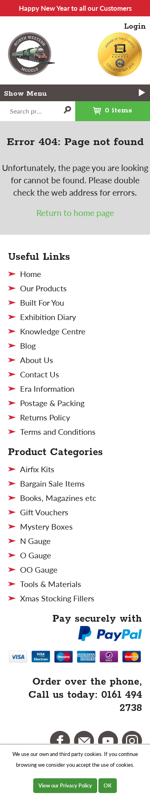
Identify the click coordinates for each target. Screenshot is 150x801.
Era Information (47, 388)
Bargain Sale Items (52, 483)
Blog (28, 345)
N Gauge (35, 541)
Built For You (42, 302)
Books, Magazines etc (58, 498)
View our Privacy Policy (65, 785)
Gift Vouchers (44, 512)
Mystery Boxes (46, 526)
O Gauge (35, 555)
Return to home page (75, 213)
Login (135, 26)
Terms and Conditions (58, 431)
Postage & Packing (52, 403)
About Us (36, 360)
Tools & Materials (50, 584)
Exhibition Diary (48, 317)
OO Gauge (39, 569)
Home (30, 274)
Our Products (43, 288)
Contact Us (39, 374)
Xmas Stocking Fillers (57, 598)
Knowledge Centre (53, 331)
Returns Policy (45, 417)
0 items (103, 108)
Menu (86, 93)
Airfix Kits (37, 469)
